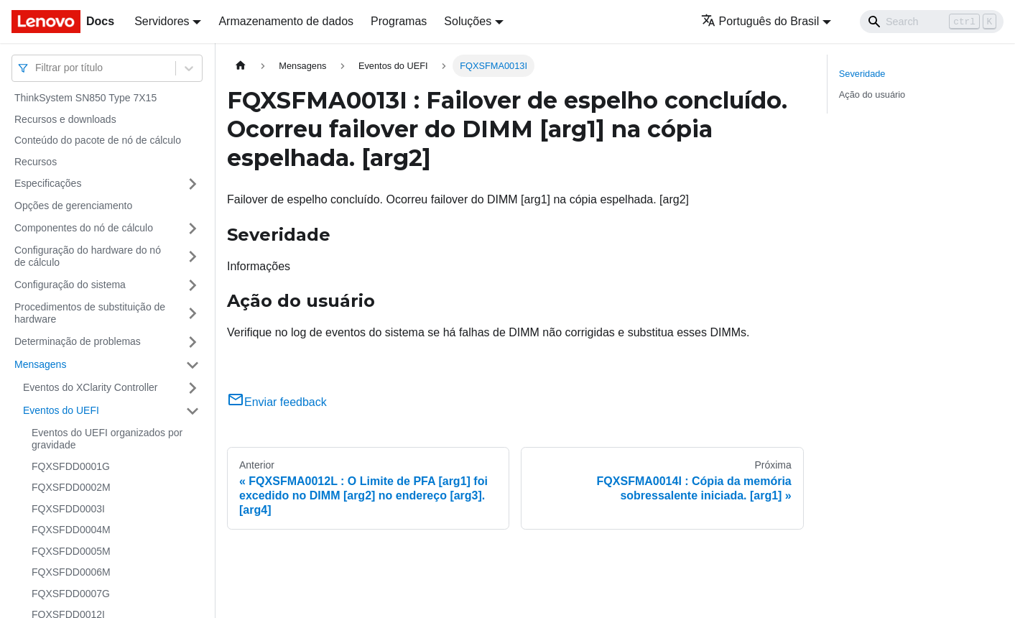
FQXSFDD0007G (71, 593)
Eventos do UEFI (61, 410)
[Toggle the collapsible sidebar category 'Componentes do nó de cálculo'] (192, 228)
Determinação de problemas (77, 341)
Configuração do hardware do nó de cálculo (87, 256)
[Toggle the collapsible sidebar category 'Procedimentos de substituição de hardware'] (192, 314)
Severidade (862, 73)
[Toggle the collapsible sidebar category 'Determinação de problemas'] (192, 342)
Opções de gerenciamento (73, 205)
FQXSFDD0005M (71, 551)
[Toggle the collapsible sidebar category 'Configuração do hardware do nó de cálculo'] (192, 257)
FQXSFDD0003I (68, 509)
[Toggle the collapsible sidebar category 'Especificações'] (192, 183)
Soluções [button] (467, 21)
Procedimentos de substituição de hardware (89, 313)
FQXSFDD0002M (71, 487)
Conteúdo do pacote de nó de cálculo (97, 140)
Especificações (47, 183)
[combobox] (36, 68)
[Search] (932, 21)
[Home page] (240, 66)
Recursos (35, 161)
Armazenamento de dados (285, 21)
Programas (399, 21)
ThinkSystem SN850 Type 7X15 (85, 97)
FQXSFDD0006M (71, 572)
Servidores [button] (161, 21)
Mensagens (40, 364)
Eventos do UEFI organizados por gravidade (107, 439)
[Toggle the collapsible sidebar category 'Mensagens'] (192, 365)
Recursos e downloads (65, 119)
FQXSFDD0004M (71, 529)
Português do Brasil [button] (760, 21)
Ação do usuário (872, 94)
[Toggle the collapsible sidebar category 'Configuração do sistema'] (192, 285)
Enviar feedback (277, 402)
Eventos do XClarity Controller (90, 387)
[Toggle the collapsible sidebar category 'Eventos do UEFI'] (192, 411)
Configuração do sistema (70, 284)
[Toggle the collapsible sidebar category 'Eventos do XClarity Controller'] (192, 388)
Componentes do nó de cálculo (83, 228)
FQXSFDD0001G (71, 466)
